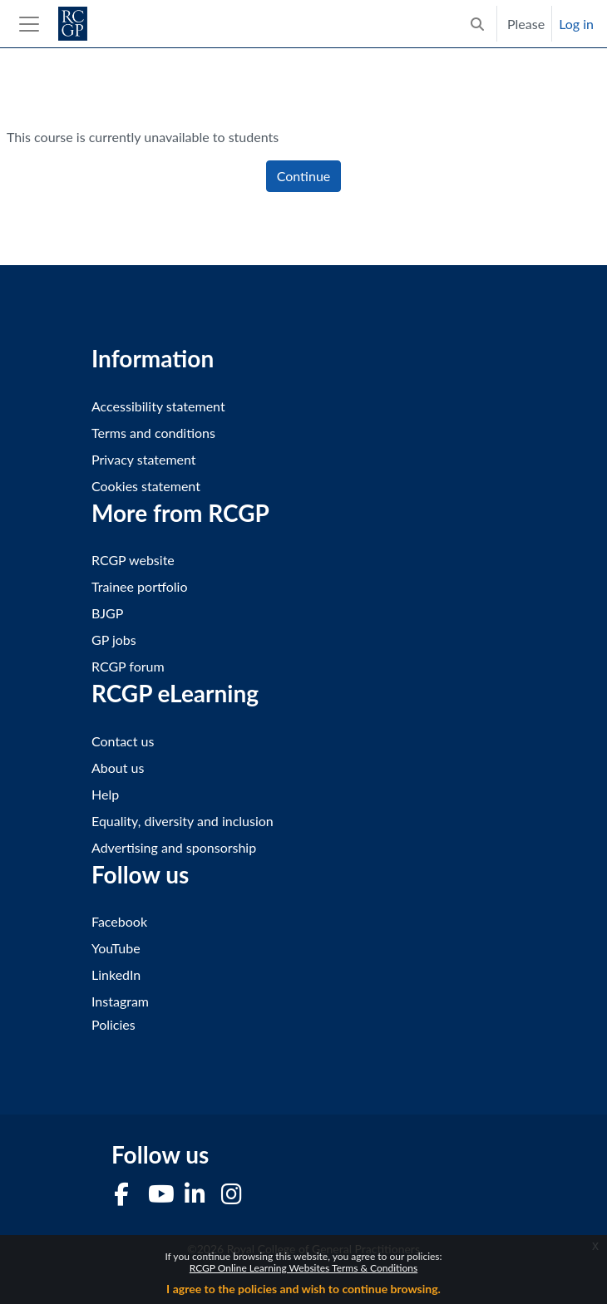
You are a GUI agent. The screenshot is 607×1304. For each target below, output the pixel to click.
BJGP (107, 613)
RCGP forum (128, 666)
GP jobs (113, 639)
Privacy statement (143, 459)
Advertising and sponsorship (173, 847)
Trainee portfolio (139, 586)
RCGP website (133, 560)
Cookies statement (145, 486)
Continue (304, 176)
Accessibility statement (158, 406)
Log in (576, 24)
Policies (113, 1024)
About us (117, 767)
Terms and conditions (153, 432)
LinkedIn (116, 974)
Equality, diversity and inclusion (182, 821)
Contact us (122, 741)
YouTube (116, 948)
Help (105, 794)
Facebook (119, 921)
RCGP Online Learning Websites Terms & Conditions (303, 1268)
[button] (477, 23)
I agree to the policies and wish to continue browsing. (303, 1289)
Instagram (120, 1001)
